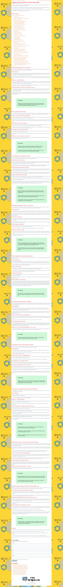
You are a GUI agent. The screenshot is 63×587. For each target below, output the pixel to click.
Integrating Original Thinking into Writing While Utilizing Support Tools (21, 61)
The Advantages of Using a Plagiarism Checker (18, 25)
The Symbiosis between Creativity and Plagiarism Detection (21, 62)
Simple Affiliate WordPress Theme (34, 586)
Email (13, 552)
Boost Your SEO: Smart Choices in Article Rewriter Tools (18, 0)
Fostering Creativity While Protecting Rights (19, 28)
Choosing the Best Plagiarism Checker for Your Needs (20, 60)
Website (13, 555)
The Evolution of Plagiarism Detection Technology (18, 41)
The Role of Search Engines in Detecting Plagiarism (20, 43)
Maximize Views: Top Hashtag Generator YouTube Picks (44, 0)
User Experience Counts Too (17, 32)
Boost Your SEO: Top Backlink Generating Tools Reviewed (19, 574)
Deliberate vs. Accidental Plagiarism (18, 17)
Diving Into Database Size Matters (18, 33)
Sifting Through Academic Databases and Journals (20, 24)
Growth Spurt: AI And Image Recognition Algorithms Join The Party (21, 45)
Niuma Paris (23, 3)
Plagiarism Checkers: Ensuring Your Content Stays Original (20, 571)
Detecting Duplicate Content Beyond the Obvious (19, 27)
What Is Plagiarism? (16, 16)
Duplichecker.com (14, 178)
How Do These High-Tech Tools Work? (18, 44)
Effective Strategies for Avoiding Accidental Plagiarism (19, 35)
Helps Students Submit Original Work (18, 26)
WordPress (29, 586)
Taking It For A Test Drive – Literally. (18, 34)
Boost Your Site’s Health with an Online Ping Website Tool (19, 573)
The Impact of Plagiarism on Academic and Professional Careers (21, 18)
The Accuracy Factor (16, 31)
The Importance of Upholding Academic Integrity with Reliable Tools (20, 52)
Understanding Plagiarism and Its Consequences (18, 15)
